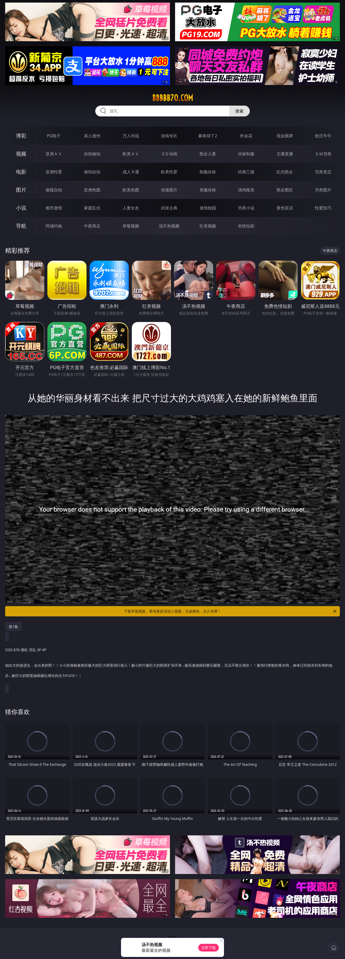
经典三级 (246, 172)
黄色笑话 (285, 208)
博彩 (21, 135)
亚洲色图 (92, 190)
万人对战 (131, 136)
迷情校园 (208, 208)
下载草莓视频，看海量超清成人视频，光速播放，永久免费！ (230, 611)
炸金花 (246, 136)
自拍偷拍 (92, 154)
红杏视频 (208, 226)
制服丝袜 (208, 172)
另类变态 (323, 172)
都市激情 (54, 208)
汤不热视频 (169, 226)
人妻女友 (131, 208)
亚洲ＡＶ (54, 154)
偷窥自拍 (54, 190)
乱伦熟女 (285, 172)
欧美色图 (131, 190)
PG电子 (54, 136)
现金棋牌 (285, 136)
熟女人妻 (208, 154)
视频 (21, 153)
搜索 (239, 111)
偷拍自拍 (92, 172)
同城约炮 (54, 226)
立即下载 (208, 947)
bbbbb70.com (172, 98)
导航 (21, 225)
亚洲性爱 (54, 172)
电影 (21, 171)
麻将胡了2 (207, 136)
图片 (21, 189)
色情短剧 (246, 226)
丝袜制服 (246, 154)
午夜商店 (92, 226)
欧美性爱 (169, 172)
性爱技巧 (323, 208)
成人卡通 (131, 172)
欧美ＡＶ (131, 154)
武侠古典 (169, 208)
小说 (21, 207)
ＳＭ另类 (323, 154)
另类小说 (246, 208)
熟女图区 (285, 190)
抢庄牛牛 (323, 136)
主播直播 (285, 154)
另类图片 (323, 190)
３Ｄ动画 (169, 154)
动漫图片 (169, 190)
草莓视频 (131, 226)
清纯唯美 (246, 190)
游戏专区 (169, 136)
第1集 (13, 626)
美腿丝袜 (208, 190)
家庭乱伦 (92, 208)
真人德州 (92, 136)
